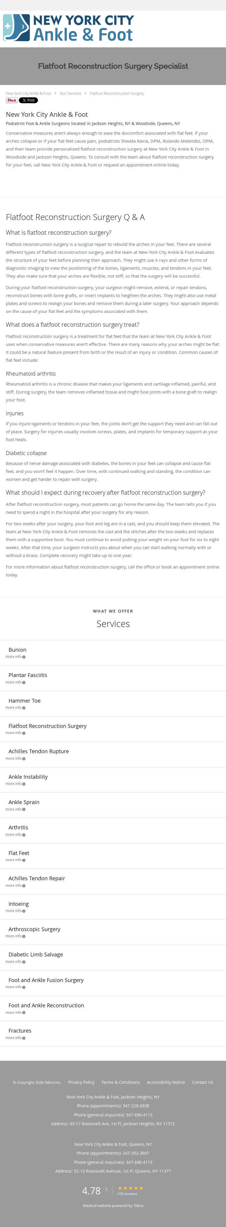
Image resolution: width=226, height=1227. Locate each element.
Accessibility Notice (166, 1082)
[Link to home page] (93, 29)
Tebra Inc (52, 1082)
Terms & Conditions (121, 1082)
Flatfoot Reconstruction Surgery (117, 93)
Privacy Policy (81, 1082)
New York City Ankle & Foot (28, 93)
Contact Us (202, 1082)
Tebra (138, 1205)
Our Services (70, 93)
